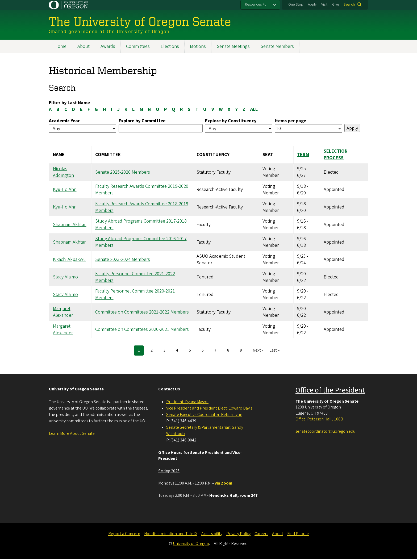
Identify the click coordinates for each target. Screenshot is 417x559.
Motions (198, 46)
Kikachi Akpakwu (69, 259)
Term (303, 154)
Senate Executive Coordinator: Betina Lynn (204, 415)
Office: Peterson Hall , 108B (319, 419)
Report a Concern (124, 534)
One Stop (295, 4)
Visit (324, 4)
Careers (261, 534)
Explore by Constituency (230, 121)
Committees (138, 46)
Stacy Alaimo (65, 277)
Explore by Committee (142, 121)
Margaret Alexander (63, 312)
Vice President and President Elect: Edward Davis (209, 408)
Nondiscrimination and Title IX (170, 534)
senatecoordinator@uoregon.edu (325, 431)
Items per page (290, 121)
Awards (108, 46)
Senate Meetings (233, 46)
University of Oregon (191, 544)
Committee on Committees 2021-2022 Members (142, 312)
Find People (298, 534)
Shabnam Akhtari (69, 224)
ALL (254, 109)
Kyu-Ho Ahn (65, 189)
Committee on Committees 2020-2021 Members (142, 329)
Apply (312, 4)
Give (335, 4)
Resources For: (257, 4)
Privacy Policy (238, 534)
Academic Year (64, 121)
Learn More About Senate (72, 433)
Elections (170, 46)
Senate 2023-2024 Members (122, 259)
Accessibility (211, 534)
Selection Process (336, 154)
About (83, 46)
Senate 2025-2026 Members (122, 172)
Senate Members (277, 46)
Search (349, 4)
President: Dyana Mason (187, 402)
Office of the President (330, 390)
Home (60, 46)
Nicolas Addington (63, 172)
